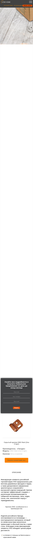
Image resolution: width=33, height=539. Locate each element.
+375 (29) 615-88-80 (18, 5)
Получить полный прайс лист (16, 460)
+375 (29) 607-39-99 (8, 5)
